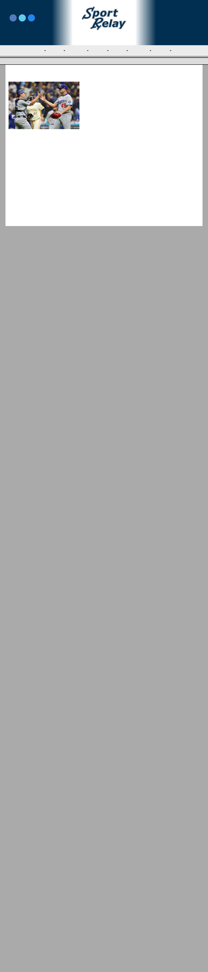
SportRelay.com (114, 963)
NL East (122, 51)
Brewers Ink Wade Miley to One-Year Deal (113, 174)
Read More (94, 155)
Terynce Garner (101, 97)
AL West (101, 51)
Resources (16, 941)
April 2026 (163, 785)
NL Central (145, 51)
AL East (55, 51)
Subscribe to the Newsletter (172, 915)
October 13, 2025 (124, 97)
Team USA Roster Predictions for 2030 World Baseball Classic (176, 559)
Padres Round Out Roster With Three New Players (176, 539)
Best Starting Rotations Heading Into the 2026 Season (176, 617)
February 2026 (166, 802)
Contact (14, 933)
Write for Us (178, 18)
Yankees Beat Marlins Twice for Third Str (25, 875)
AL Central (77, 51)
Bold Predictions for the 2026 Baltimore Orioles (174, 597)
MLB (36, 51)
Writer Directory (116, 922)
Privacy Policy (66, 922)
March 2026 (164, 793)
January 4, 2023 (123, 184)
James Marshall (101, 184)
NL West (169, 51)
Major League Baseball (22, 61)
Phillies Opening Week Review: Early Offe (126, 872)
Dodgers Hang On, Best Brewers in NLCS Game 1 (111, 87)
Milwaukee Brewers (127, 103)
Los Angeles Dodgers (98, 103)
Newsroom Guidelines (72, 915)
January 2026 (166, 811)
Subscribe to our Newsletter (177, 23)
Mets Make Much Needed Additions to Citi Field (176, 578)
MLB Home (17, 915)
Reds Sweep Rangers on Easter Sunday (177, 868)
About (13, 924)
